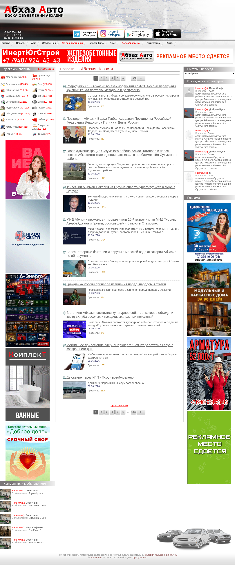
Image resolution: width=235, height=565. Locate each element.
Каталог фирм (96, 43)
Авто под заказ (16, 77)
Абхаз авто (96, 557)
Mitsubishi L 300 (37, 505)
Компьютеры (17, 127)
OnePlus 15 (35, 530)
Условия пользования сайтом (161, 554)
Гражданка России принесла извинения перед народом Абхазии (116, 284)
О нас (113, 43)
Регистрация (153, 43)
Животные (15, 119)
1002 (133, 78)
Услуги (45, 90)
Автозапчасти (17, 84)
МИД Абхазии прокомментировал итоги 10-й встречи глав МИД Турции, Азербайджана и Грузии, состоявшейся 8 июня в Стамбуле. (121, 221)
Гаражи (45, 107)
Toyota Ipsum (36, 493)
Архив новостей (119, 405)
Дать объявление (131, 43)
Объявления (49, 43)
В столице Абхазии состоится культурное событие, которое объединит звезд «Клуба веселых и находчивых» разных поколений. (120, 314)
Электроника (17, 102)
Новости (20, 43)
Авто (33, 43)
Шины (45, 96)
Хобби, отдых (17, 90)
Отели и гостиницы (72, 43)
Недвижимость (18, 107)
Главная (5, 43)
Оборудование (18, 113)
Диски (45, 102)
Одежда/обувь (17, 96)
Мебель (46, 119)
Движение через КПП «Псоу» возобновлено (100, 377)
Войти (170, 43)
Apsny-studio (139, 557)
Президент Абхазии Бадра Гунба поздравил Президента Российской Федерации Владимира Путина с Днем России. (118, 120)
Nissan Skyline (36, 542)
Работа (46, 113)
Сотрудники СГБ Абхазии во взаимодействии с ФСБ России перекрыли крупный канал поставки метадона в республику (121, 88)
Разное (14, 134)
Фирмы (44, 134)
